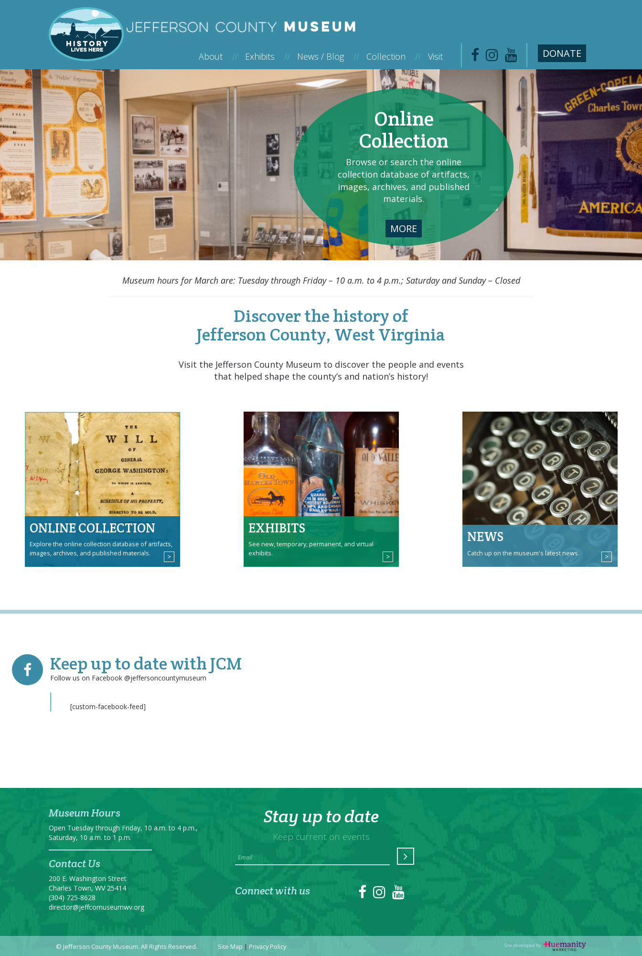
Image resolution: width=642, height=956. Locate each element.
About (218, 56)
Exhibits (267, 56)
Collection (393, 56)
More (403, 228)
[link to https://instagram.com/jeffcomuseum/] (379, 894)
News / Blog (328, 56)
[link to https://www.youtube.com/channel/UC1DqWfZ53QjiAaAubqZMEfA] (511, 57)
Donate (562, 53)
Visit (435, 56)
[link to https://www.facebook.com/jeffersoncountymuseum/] (475, 57)
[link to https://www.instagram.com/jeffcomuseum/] (492, 57)
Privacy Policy (267, 946)
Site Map (230, 946)
